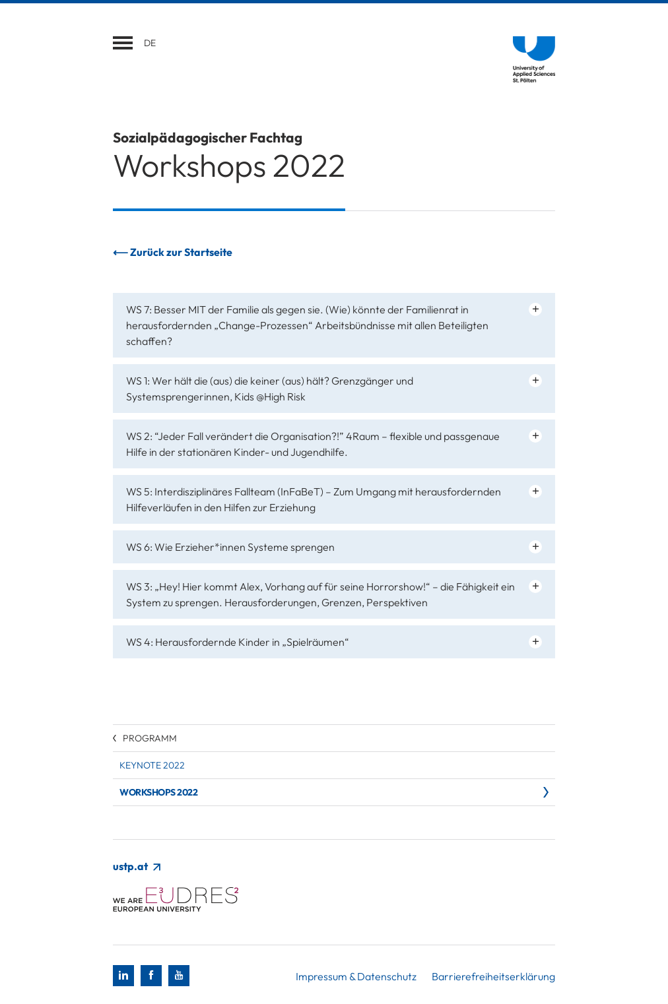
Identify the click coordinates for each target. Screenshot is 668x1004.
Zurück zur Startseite (181, 252)
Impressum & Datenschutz (356, 976)
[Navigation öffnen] (123, 42)
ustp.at (136, 866)
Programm (150, 738)
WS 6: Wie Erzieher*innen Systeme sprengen (230, 546)
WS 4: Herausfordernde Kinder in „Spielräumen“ (237, 641)
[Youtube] (178, 975)
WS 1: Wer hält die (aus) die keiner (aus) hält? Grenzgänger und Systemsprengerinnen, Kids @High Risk (269, 388)
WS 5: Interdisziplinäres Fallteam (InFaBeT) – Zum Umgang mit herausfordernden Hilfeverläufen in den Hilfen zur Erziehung (313, 499)
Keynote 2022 (152, 765)
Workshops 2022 (158, 792)
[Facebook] (151, 975)
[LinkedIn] (123, 975)
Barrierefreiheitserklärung (493, 976)
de (150, 43)
